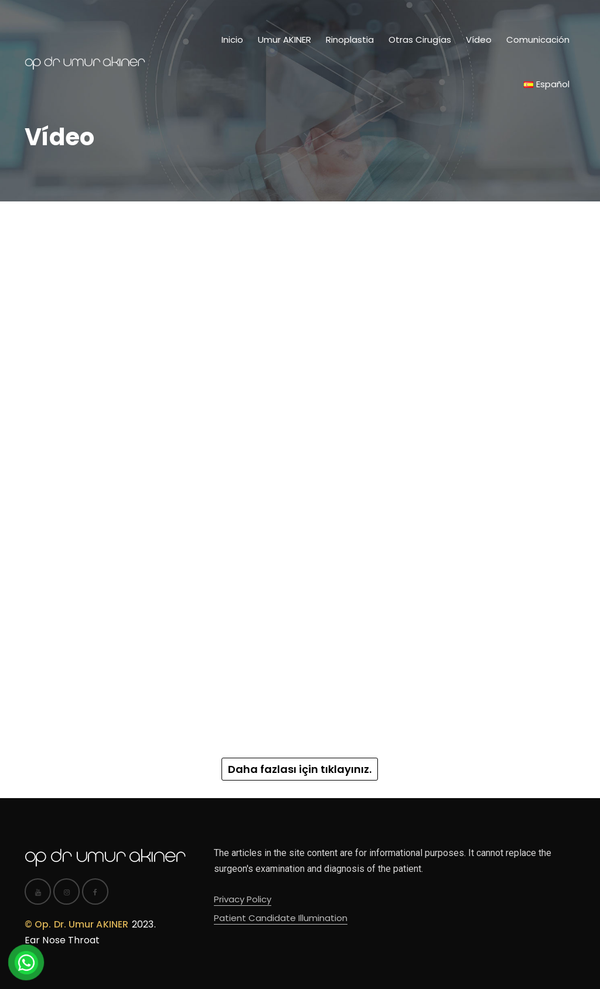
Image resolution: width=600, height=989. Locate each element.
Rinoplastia (350, 39)
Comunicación (538, 39)
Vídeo (479, 39)
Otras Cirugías (419, 39)
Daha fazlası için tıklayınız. (299, 769)
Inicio (232, 39)
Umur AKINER (284, 39)
